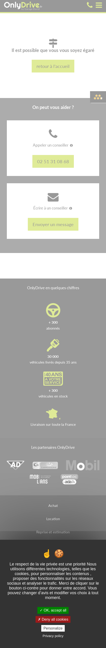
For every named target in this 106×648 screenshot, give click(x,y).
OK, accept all (53, 610)
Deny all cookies (53, 619)
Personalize (53, 628)
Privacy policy (53, 636)
